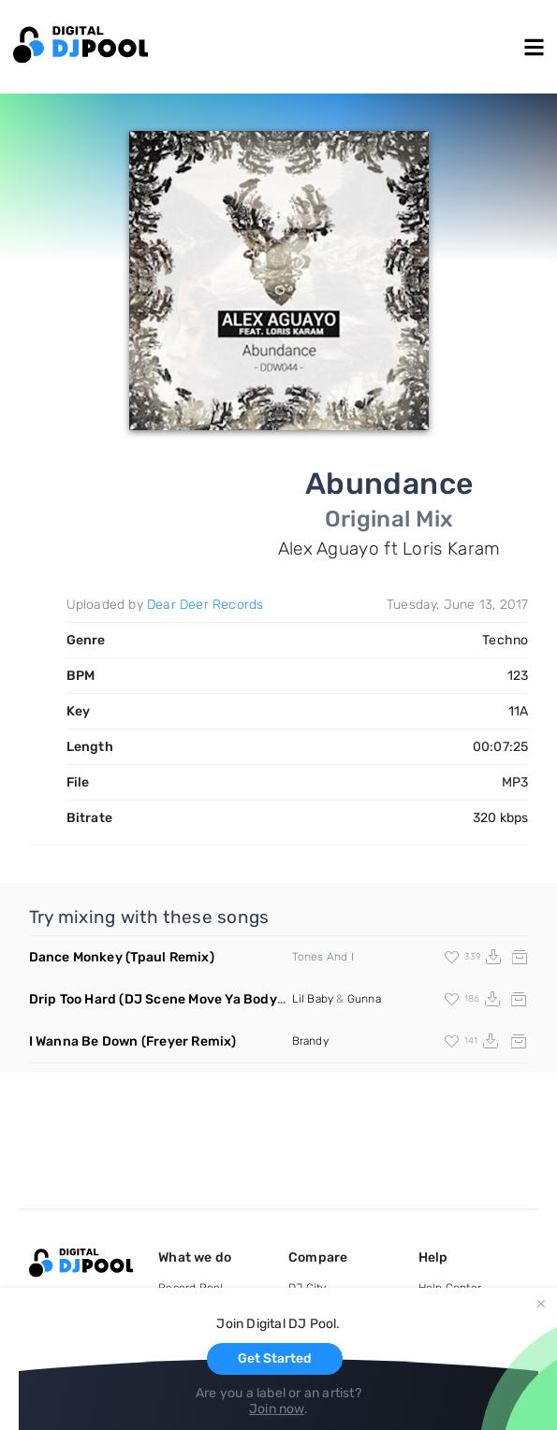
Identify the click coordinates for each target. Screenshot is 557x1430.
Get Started (275, 1358)
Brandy (310, 1040)
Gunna (364, 998)
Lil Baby (313, 998)
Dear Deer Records (205, 605)
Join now (276, 1409)
